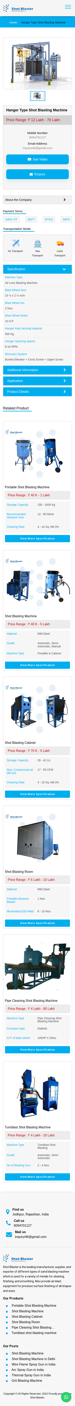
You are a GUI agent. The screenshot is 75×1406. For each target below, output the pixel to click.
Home (13, 22)
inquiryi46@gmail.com (37, 148)
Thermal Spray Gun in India (31, 1375)
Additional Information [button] (36, 370)
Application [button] (36, 381)
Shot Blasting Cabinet (27, 1316)
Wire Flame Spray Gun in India (33, 1364)
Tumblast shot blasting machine (34, 1333)
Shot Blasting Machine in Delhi (33, 1359)
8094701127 (37, 137)
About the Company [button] (35, 200)
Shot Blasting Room (26, 1322)
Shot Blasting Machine (27, 1311)
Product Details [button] (36, 391)
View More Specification (37, 538)
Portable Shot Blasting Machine (34, 1305)
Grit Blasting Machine (27, 1380)
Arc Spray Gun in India (28, 1369)
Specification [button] (36, 269)
